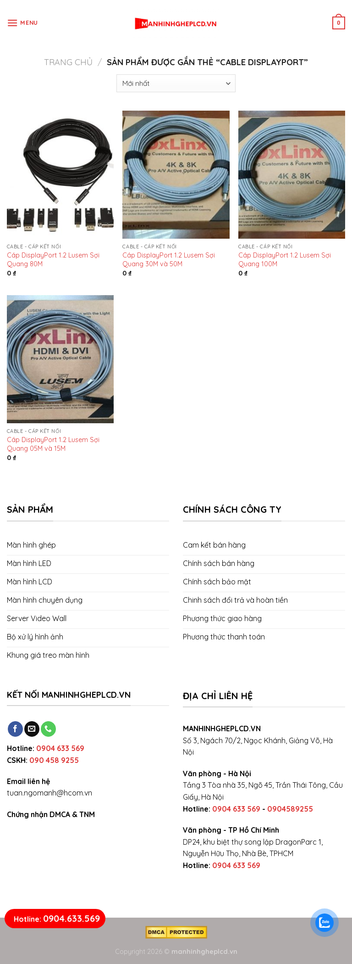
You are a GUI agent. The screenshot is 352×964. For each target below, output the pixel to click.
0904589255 (290, 808)
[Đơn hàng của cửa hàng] (175, 83)
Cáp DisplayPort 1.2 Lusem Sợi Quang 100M (284, 259)
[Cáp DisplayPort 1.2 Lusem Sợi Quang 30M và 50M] (175, 175)
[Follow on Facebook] (15, 729)
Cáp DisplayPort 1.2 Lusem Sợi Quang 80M (53, 259)
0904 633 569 (60, 748)
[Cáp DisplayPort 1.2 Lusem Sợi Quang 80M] (60, 175)
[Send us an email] (31, 729)
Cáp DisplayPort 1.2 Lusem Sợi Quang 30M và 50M (168, 259)
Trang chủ (68, 62)
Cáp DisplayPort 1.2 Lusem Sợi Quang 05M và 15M (53, 444)
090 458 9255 (54, 760)
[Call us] (48, 729)
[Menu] (22, 22)
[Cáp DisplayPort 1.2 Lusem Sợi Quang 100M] (291, 175)
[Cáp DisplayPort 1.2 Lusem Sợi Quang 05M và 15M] (60, 359)
